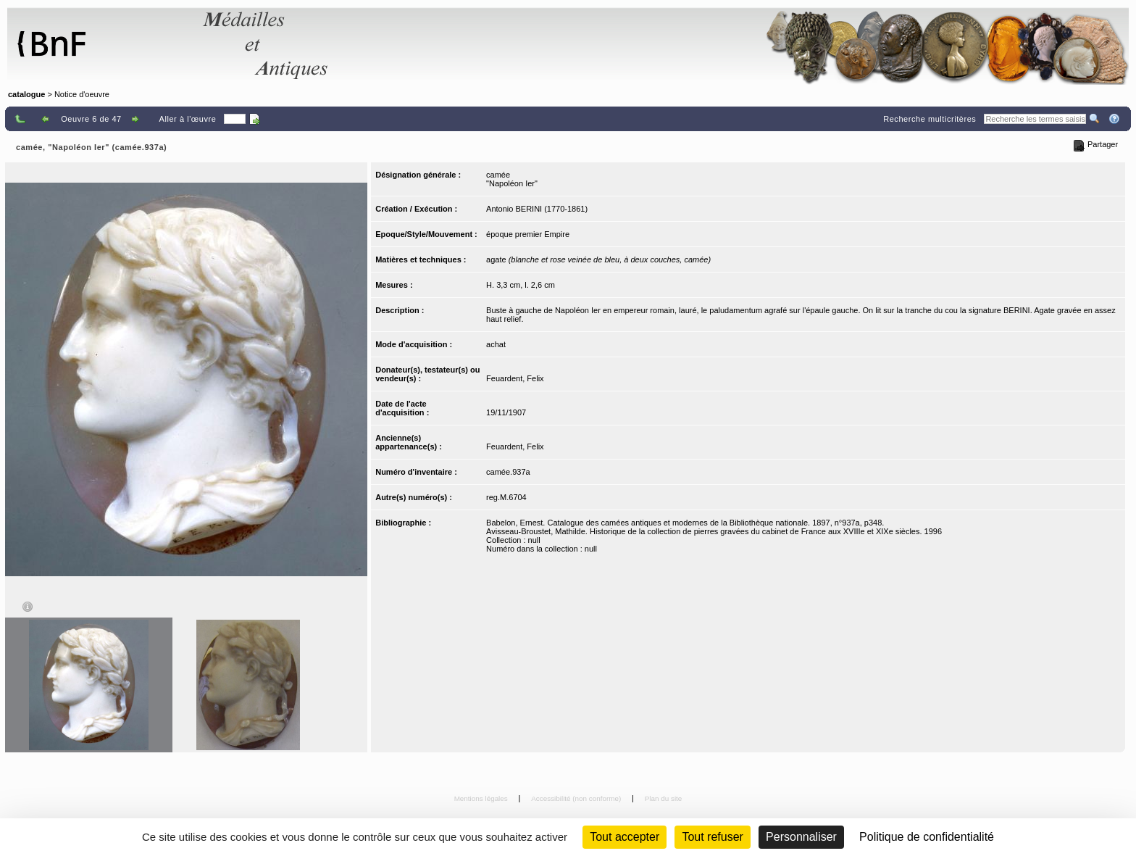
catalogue (26, 94)
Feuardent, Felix (514, 378)
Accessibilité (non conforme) (577, 798)
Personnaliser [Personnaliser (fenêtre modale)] (801, 837)
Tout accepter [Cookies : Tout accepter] (624, 837)
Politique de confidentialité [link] (926, 837)
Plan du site (663, 798)
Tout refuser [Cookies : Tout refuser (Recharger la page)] (712, 837)
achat (496, 344)
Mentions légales (482, 798)
